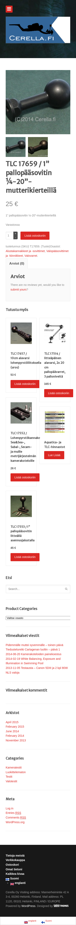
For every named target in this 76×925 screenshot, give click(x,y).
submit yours (19, 289)
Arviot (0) (16, 263)
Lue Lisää (54, 455)
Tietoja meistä (15, 855)
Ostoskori (12, 864)
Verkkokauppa (15, 860)
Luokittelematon (16, 772)
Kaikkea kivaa (15, 873)
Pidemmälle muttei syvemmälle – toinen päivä (34, 645)
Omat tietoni (14, 869)
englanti (18, 883)
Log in (9, 808)
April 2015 (12, 722)
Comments (16, 817)
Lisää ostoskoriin (35, 235)
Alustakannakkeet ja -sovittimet (25, 251)
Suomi (12, 879)
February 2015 (15, 726)
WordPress (28, 906)
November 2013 (16, 740)
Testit (9, 776)
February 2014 (15, 735)
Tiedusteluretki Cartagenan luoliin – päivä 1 (33, 649)
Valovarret (31, 255)
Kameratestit (14, 767)
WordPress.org (15, 822)
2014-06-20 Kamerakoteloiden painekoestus (33, 654)
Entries (13, 813)
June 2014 (12, 731)
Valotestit (11, 781)
